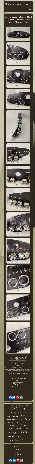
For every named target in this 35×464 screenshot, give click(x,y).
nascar (23, 432)
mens (9, 417)
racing (13, 412)
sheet (20, 425)
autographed (13, 425)
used (22, 416)
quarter (13, 422)
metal (25, 412)
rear (20, 420)
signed (12, 405)
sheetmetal (15, 428)
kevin (27, 405)
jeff (24, 408)
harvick (26, 429)
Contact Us (18, 449)
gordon (18, 405)
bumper (24, 422)
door (25, 425)
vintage (13, 432)
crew (11, 440)
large (19, 422)
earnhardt (12, 419)
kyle (28, 422)
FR (19, 457)
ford (23, 405)
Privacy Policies (18, 452)
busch (17, 440)
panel (15, 416)
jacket (16, 408)
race (18, 436)
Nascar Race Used (18, 446)
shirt (8, 405)
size (19, 413)
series (23, 439)
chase (27, 419)
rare (28, 417)
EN (17, 457)
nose (8, 422)
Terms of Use (18, 454)
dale (11, 436)
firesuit (25, 437)
